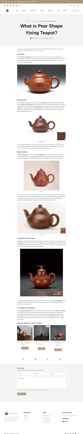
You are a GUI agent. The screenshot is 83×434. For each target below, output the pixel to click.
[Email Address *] (41, 221)
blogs (40, 229)
